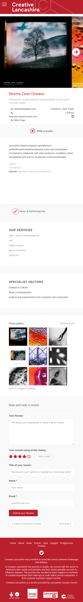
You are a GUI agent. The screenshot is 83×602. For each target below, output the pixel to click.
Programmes (66, 533)
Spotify (12, 164)
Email (13, 486)
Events (37, 533)
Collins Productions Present (27, 514)
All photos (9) (66, 323)
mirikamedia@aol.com (25, 109)
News (29, 533)
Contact (41, 536)
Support (54, 533)
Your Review (16, 406)
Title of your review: (20, 455)
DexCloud (64, 514)
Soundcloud (15, 167)
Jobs (45, 533)
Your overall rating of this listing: (27, 440)
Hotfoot (46, 597)
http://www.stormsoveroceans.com (34, 171)
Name (13, 471)
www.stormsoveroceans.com (23, 116)
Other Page (19, 120)
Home (13, 533)
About (21, 533)
